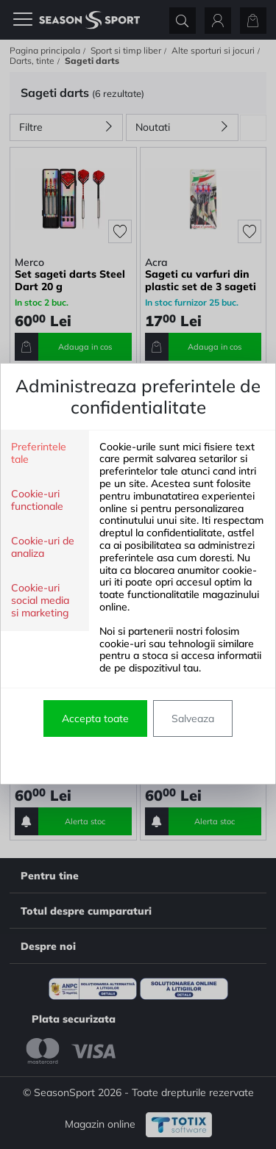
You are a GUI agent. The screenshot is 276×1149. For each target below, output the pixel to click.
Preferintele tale (38, 453)
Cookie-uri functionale (37, 500)
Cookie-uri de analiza (42, 547)
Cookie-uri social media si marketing (40, 600)
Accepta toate (95, 718)
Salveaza (192, 718)
